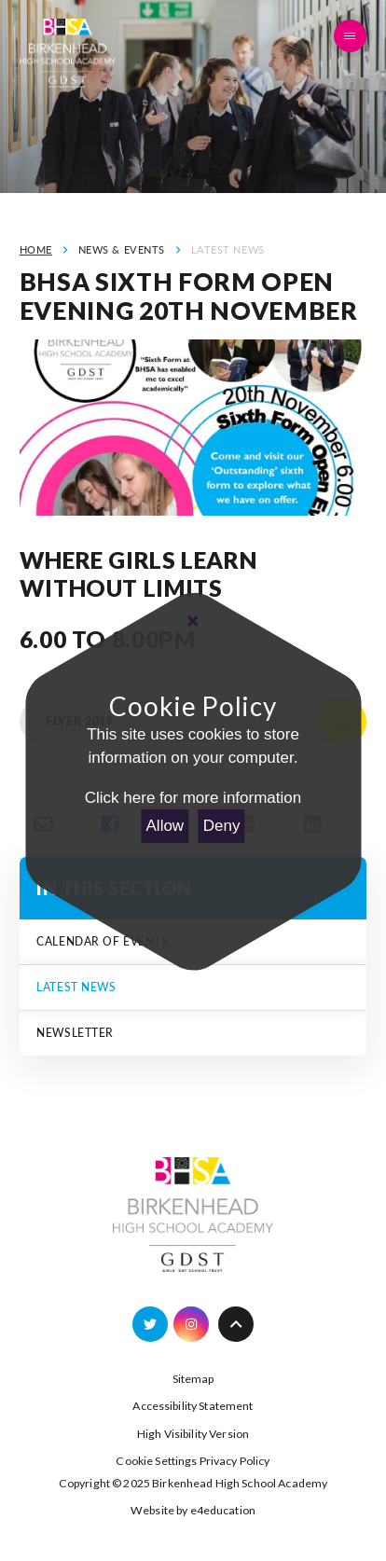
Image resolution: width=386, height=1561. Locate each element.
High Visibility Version (193, 1434)
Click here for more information (193, 798)
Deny (222, 826)
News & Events (121, 249)
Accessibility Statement (192, 1406)
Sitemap (193, 1379)
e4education (223, 1510)
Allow (165, 826)
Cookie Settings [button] (156, 1461)
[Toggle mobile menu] (350, 36)
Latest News (228, 249)
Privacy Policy (235, 1461)
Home (36, 249)
